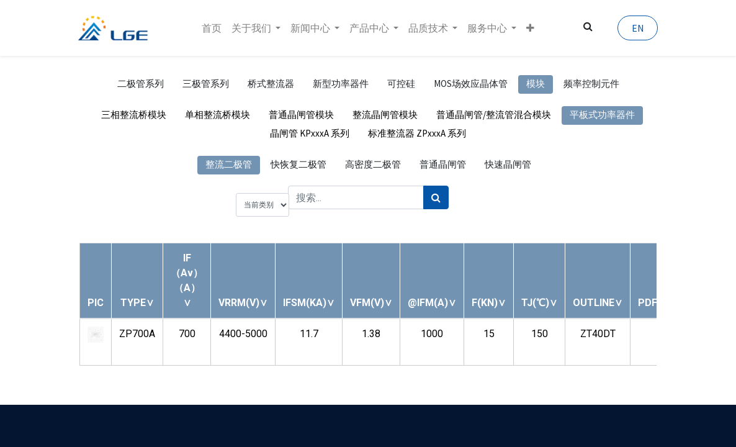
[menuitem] (212, 28)
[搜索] (436, 197)
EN (636, 28)
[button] (530, 28)
